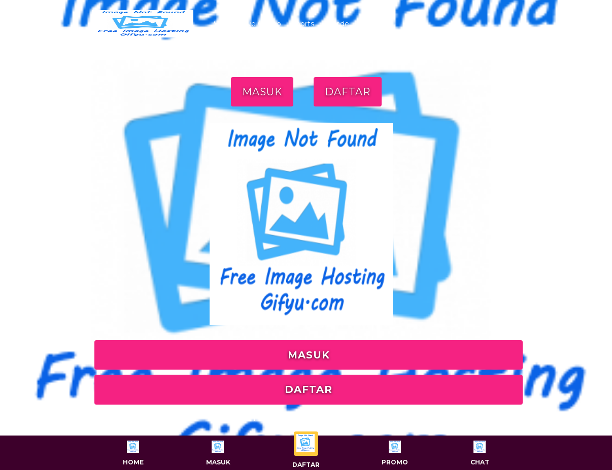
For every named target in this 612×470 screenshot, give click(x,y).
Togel (369, 23)
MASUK (262, 92)
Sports (302, 23)
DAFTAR (347, 92)
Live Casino (261, 23)
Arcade (336, 23)
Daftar (306, 449)
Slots (222, 23)
